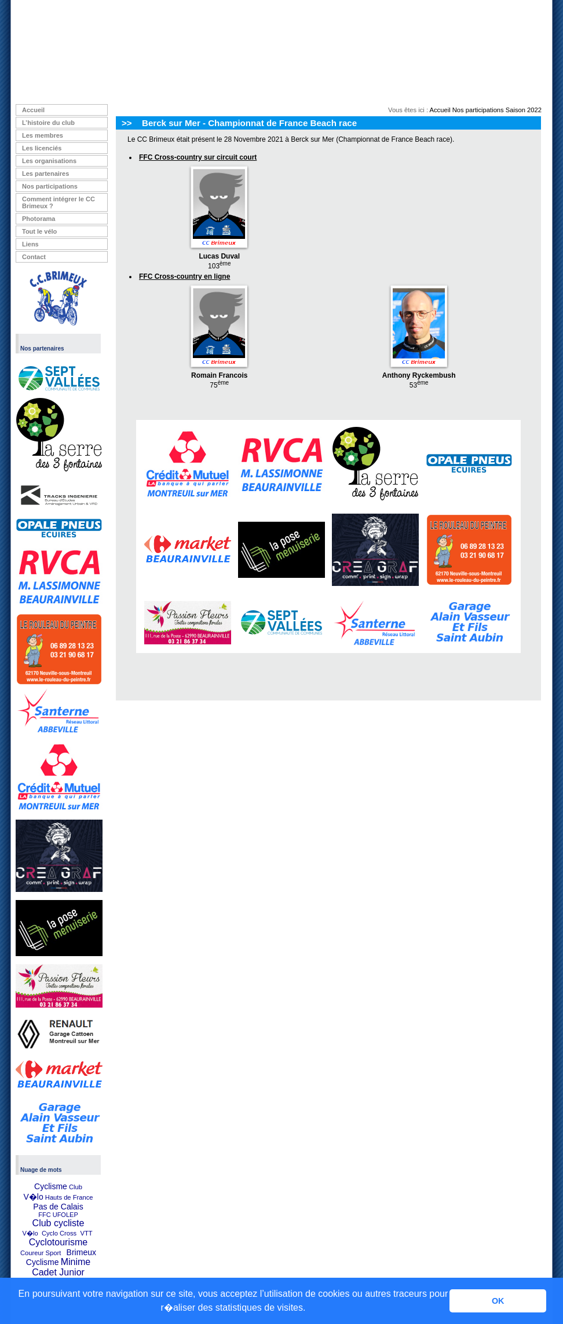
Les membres (42, 135)
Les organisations (49, 160)
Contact (34, 256)
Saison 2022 (524, 109)
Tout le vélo (39, 231)
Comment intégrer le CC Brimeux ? (58, 202)
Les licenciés (42, 148)
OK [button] (498, 1300)
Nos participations (50, 186)
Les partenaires (45, 173)
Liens (30, 244)
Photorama (38, 218)
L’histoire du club (48, 122)
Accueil (33, 109)
